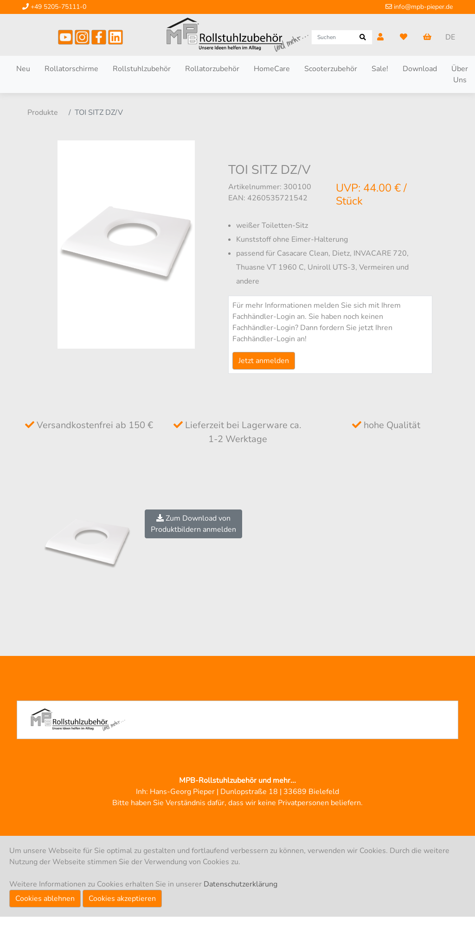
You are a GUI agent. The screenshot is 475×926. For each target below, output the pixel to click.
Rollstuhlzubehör (142, 69)
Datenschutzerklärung (240, 884)
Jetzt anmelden (263, 361)
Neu (23, 69)
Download (420, 69)
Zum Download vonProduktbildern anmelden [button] (193, 524)
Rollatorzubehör (212, 69)
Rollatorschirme (71, 69)
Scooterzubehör (330, 69)
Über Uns (459, 74)
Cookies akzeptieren (122, 898)
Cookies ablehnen (45, 898)
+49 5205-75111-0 (54, 6)
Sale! (380, 69)
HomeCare (272, 69)
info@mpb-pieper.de (419, 6)
